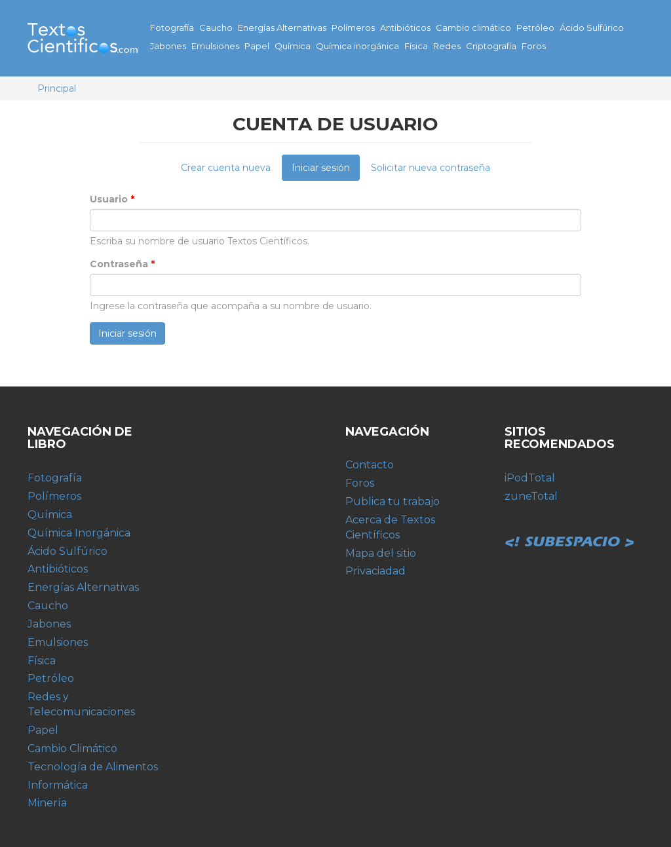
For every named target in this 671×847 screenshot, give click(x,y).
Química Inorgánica (79, 533)
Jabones (168, 46)
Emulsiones (215, 46)
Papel (256, 46)
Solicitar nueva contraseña (430, 168)
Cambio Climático (72, 748)
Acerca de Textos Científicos (390, 527)
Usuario (112, 199)
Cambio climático (473, 27)
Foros (534, 46)
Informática (58, 785)
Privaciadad (375, 571)
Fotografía (172, 27)
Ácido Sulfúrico (592, 27)
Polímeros (353, 27)
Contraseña (122, 264)
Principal (56, 88)
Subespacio (570, 527)
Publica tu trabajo (392, 501)
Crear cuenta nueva (226, 168)
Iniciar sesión (326, 171)
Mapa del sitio (380, 553)
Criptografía (491, 46)
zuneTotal (531, 496)
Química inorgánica (357, 46)
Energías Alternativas (282, 27)
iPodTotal (530, 478)
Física (416, 46)
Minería (47, 803)
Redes (447, 46)
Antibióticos (405, 27)
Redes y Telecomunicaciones (81, 704)
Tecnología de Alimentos (93, 767)
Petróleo (535, 27)
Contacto (369, 465)
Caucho (216, 27)
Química (293, 46)
